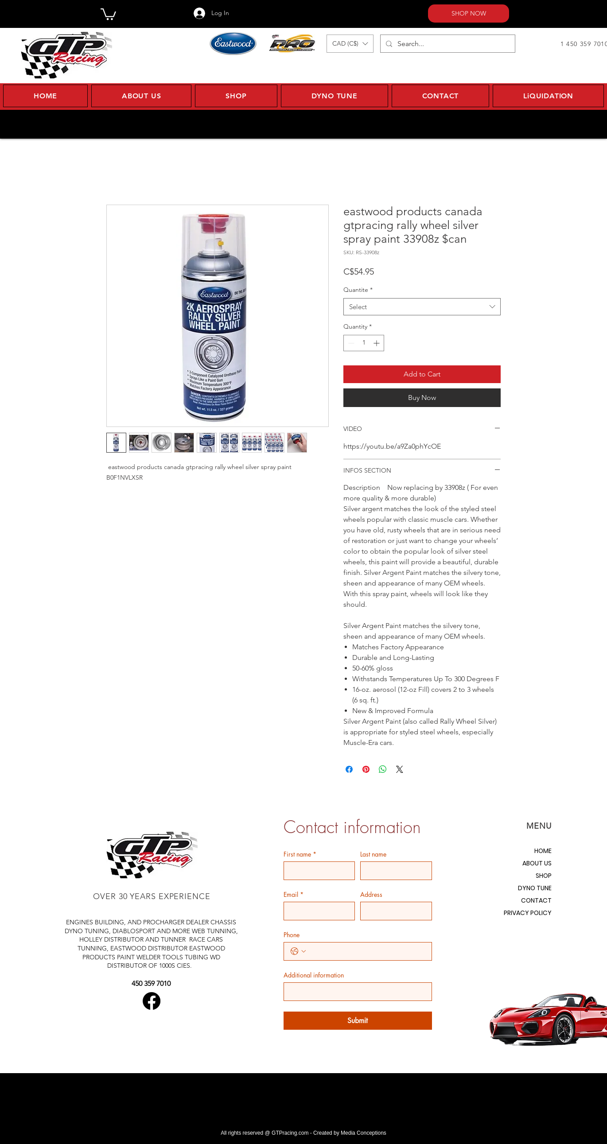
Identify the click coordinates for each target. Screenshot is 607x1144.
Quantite (358, 290)
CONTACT (536, 900)
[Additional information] (355, 992)
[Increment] (377, 343)
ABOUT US (537, 863)
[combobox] (422, 306)
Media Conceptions (363, 1133)
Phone (292, 934)
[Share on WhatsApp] (382, 769)
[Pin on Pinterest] (366, 769)
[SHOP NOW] (468, 13)
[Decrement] (350, 343)
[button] (108, 13)
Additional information (314, 975)
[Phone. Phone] (366, 951)
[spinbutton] (364, 343)
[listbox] (350, 44)
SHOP (544, 875)
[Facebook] (151, 1001)
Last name (373, 854)
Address (371, 894)
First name (300, 854)
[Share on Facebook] (349, 769)
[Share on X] (399, 769)
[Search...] (446, 43)
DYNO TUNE (535, 888)
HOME (543, 850)
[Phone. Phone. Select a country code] (298, 951)
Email (294, 894)
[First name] (317, 871)
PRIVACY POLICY (528, 912)
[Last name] (393, 871)
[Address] (393, 911)
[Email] (317, 911)
